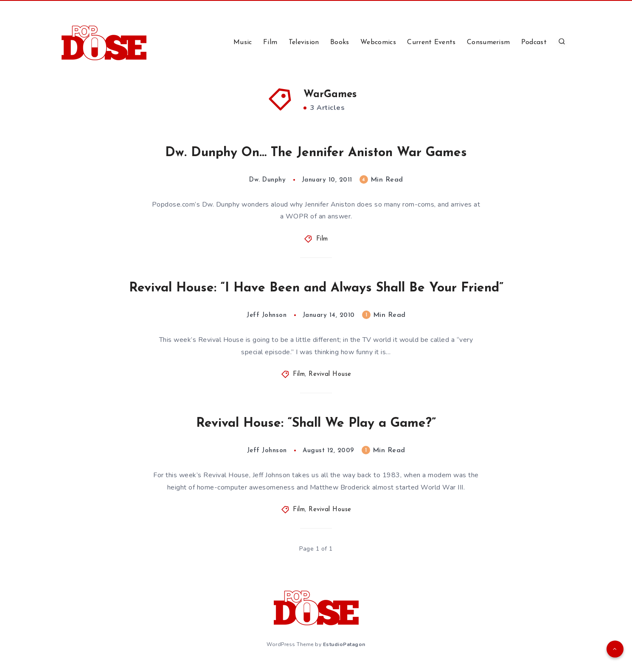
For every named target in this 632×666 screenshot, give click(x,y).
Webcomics (378, 42)
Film (270, 42)
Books (339, 42)
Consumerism (488, 42)
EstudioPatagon (344, 644)
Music (242, 42)
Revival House (330, 374)
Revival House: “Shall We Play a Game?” (316, 423)
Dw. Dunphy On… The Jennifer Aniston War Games (316, 153)
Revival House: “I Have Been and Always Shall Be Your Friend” (316, 288)
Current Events (431, 42)
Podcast (534, 42)
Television (304, 42)
